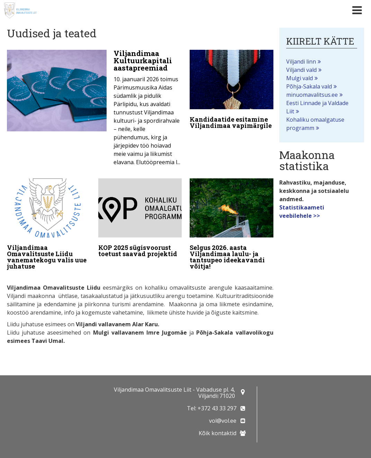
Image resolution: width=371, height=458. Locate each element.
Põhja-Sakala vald (309, 86)
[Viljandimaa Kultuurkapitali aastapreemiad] (94, 110)
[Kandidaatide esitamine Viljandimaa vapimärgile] (231, 91)
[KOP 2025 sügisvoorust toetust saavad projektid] (140, 219)
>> (317, 215)
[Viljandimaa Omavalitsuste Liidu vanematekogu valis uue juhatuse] (48, 225)
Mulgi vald (299, 78)
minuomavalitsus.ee (312, 95)
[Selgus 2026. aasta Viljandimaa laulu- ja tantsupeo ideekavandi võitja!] (231, 225)
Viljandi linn (301, 61)
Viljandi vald (301, 70)
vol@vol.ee (222, 420)
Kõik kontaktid (217, 433)
